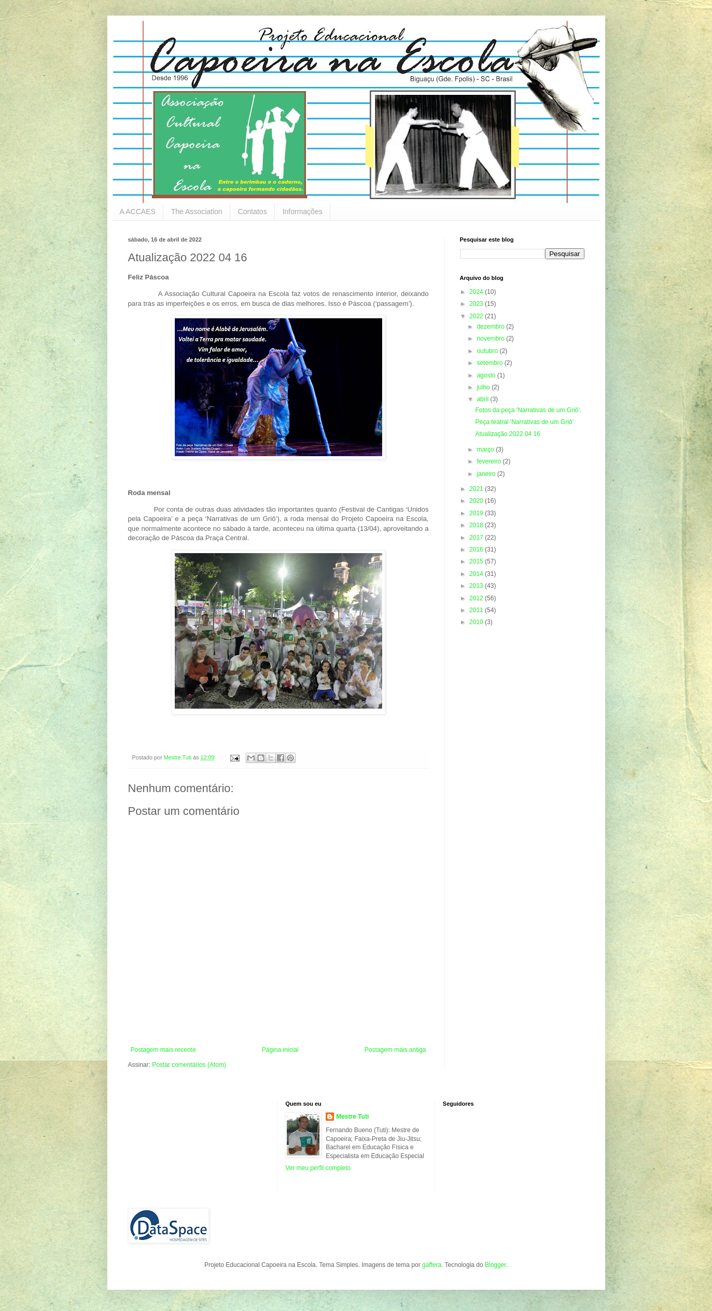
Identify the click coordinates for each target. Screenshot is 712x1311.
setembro (490, 362)
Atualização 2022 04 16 (507, 434)
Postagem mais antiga (395, 1049)
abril (483, 399)
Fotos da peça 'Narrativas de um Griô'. (528, 410)
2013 (477, 585)
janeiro (487, 473)
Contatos (252, 211)
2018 (477, 525)
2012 (477, 598)
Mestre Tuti (352, 1116)
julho (484, 387)
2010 (477, 622)
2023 (477, 303)
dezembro (491, 326)
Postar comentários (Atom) (189, 1064)
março (486, 449)
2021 (477, 488)
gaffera (431, 1264)
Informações (303, 211)
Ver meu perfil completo (318, 1168)
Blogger (495, 1264)
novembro (491, 338)
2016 (477, 549)
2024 (477, 291)
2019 (477, 513)
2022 (477, 316)
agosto (487, 375)
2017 (477, 537)
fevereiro (489, 461)
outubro (488, 351)
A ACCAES (138, 211)
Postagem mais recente (163, 1049)
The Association (196, 211)
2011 (477, 610)
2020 (477, 500)
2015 (477, 561)
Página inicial (280, 1049)
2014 (477, 573)
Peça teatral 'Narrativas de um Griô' (524, 422)
